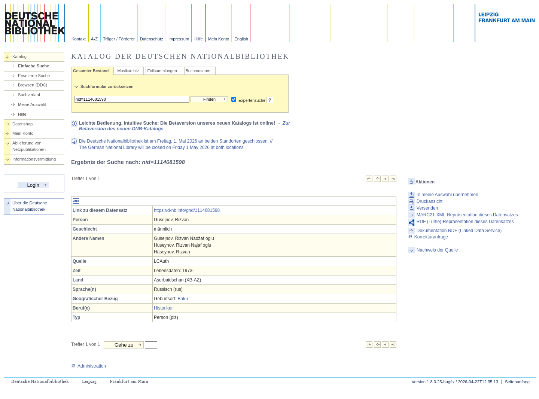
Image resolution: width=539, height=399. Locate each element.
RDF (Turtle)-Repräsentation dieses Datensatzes (465, 221)
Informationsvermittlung (34, 159)
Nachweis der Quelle (437, 250)
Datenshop (22, 124)
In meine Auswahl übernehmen (447, 194)
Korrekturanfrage (428, 237)
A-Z (94, 39)
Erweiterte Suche (34, 75)
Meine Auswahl (32, 104)
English (241, 39)
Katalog (19, 56)
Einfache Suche (33, 66)
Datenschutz (151, 39)
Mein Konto (218, 39)
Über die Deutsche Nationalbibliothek (29, 206)
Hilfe (198, 39)
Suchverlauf (29, 94)
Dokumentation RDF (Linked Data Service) (459, 230)
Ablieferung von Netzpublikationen (29, 146)
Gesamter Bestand (91, 70)
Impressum (178, 39)
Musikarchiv (127, 70)
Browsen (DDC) (32, 85)
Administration (88, 366)
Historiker (163, 308)
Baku (182, 298)
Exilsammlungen (162, 70)
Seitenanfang (517, 382)
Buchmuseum (198, 70)
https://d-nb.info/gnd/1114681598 (187, 210)
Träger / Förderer (119, 39)
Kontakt (78, 39)
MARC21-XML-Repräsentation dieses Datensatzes (467, 214)
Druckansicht (429, 201)
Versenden (427, 208)
